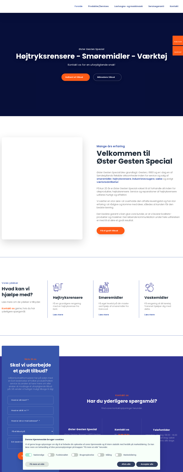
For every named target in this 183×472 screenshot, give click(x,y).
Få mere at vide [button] (37, 464)
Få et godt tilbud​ (109, 230)
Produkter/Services (98, 6)
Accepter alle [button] (147, 464)
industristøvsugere (143, 178)
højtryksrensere (122, 178)
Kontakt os (8, 308)
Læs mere (58, 314)
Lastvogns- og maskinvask (128, 6)
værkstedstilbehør (108, 182)
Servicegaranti (156, 6)
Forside (78, 6)
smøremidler (104, 178)
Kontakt (174, 6)
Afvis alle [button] (126, 464)
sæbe (159, 178)
